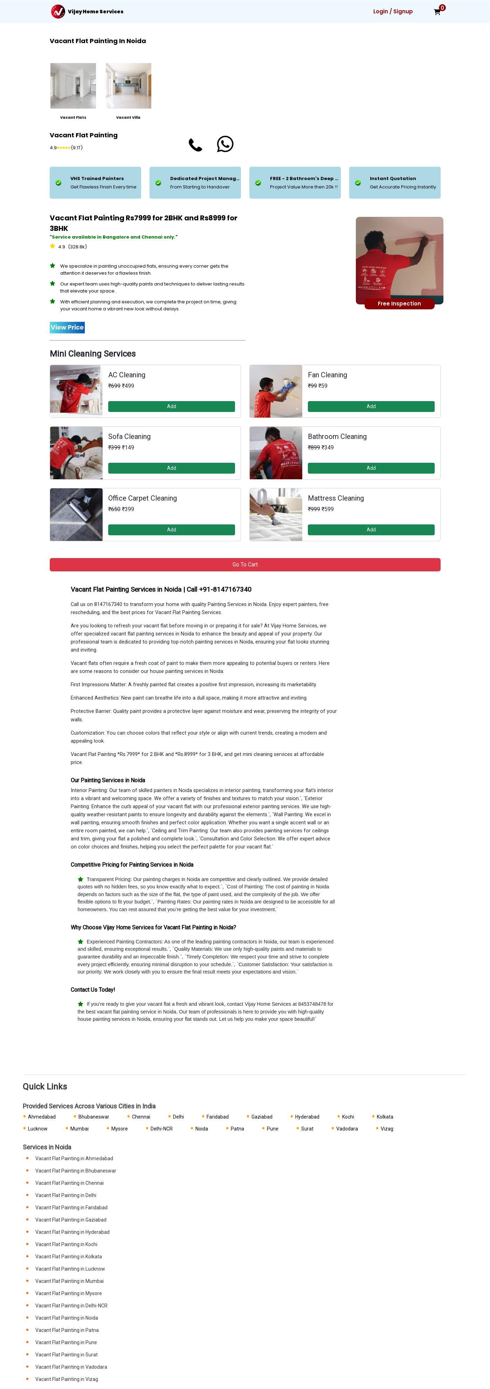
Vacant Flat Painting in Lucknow (70, 1269)
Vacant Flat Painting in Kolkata (68, 1256)
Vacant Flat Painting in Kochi (66, 1244)
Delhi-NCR (162, 1129)
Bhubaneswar (93, 1117)
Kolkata (385, 1117)
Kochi (348, 1117)
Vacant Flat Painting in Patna (67, 1330)
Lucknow (38, 1129)
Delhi (178, 1117)
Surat (307, 1129)
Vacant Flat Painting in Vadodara (71, 1367)
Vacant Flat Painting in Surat (66, 1354)
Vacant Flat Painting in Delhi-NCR (71, 1305)
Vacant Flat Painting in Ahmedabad (74, 1158)
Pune (272, 1129)
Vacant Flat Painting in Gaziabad (70, 1220)
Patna (237, 1129)
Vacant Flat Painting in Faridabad (71, 1207)
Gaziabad (261, 1117)
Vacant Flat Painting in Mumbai (69, 1281)
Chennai (141, 1117)
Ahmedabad (42, 1117)
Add (171, 406)
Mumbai (79, 1129)
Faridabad (218, 1117)
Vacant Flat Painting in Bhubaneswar (75, 1171)
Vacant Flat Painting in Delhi (65, 1195)
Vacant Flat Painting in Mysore (68, 1293)
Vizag (387, 1129)
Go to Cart (245, 564)
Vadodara (347, 1129)
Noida (201, 1129)
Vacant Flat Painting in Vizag (66, 1379)
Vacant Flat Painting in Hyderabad (72, 1232)
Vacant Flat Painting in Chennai (69, 1183)
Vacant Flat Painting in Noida (66, 1318)
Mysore (119, 1129)
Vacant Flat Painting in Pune (66, 1342)
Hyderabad (307, 1117)
